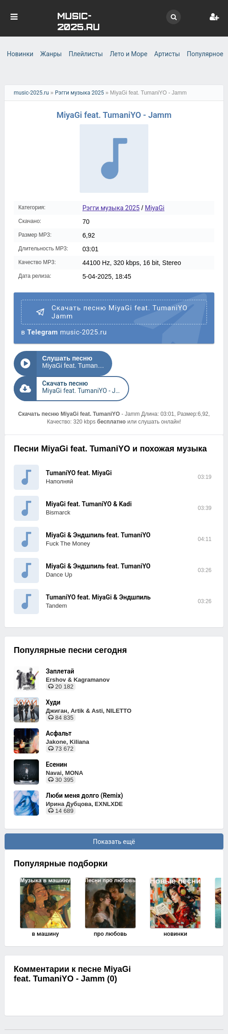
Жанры (51, 54)
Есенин (56, 739)
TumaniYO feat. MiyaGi (79, 447)
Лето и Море (128, 54)
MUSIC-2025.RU (78, 21)
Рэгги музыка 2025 (79, 93)
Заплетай (60, 646)
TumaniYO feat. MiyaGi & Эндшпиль (98, 572)
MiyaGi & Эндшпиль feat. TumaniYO (98, 510)
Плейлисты (86, 54)
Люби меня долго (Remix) (84, 770)
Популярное (205, 54)
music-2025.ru (31, 93)
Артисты (167, 54)
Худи (53, 677)
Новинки (20, 54)
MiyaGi (154, 208)
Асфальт (58, 708)
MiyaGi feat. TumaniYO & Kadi (89, 479)
